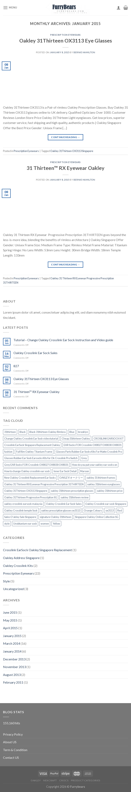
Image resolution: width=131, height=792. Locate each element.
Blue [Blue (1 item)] (71, 431)
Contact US (11, 757)
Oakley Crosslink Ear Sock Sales (35, 353)
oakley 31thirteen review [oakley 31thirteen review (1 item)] (75, 497)
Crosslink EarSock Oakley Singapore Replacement (37, 550)
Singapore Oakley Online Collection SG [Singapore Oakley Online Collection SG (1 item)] (96, 517)
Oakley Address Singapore (21, 558)
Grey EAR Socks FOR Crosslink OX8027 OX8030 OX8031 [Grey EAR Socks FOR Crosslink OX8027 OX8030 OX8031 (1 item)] (36, 464)
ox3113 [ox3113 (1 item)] (109, 510)
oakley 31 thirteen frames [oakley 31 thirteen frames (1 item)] (101, 477)
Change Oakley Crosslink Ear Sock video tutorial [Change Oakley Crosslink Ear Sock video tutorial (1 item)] (31, 438)
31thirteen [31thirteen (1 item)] (10, 431)
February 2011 (13, 682)
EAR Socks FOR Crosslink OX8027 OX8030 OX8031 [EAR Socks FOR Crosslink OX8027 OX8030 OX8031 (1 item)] (93, 445)
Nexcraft (50, 780)
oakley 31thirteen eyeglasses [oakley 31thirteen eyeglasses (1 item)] (103, 484)
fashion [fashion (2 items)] (8, 451)
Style (6, 581)
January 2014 (12, 651)
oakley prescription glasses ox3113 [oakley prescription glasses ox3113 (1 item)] (60, 510)
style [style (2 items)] (7, 523)
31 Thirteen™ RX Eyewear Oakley (65, 168)
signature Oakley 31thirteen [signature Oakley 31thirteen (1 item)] (55, 517)
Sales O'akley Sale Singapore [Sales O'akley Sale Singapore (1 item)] (20, 517)
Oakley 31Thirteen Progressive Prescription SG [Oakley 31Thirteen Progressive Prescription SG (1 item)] (30, 497)
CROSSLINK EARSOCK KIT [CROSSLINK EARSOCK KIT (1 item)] (109, 438)
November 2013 (14, 667)
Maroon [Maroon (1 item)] (84, 471)
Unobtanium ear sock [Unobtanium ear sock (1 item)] (25, 523)
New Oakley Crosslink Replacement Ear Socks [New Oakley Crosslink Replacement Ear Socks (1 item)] (30, 477)
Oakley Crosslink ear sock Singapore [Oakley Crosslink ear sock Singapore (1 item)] (105, 503)
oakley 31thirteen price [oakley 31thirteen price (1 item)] (110, 490)
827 (16, 366)
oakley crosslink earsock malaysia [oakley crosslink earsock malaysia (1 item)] (23, 503)
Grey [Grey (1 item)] (84, 458)
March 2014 (11, 643)
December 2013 (14, 659)
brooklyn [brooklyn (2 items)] (83, 431)
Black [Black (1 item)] (22, 431)
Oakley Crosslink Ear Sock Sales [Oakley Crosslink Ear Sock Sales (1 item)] (64, 503)
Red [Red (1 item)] (119, 510)
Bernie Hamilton (84, 52)
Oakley (36, 780)
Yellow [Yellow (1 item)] (56, 523)
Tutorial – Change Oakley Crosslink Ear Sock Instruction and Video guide (63, 340)
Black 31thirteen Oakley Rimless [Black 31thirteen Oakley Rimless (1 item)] (47, 431)
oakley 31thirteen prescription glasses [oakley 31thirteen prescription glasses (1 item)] (72, 490)
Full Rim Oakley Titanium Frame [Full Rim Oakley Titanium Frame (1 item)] (34, 451)
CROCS (63, 780)
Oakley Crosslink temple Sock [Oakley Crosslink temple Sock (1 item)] (21, 510)
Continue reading (65, 137)
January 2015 (12, 636)
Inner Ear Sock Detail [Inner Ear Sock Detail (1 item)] (65, 471)
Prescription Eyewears (65, 34)
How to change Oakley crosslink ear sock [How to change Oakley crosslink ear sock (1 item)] (27, 471)
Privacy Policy (13, 734)
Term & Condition (15, 750)
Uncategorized (13, 589)
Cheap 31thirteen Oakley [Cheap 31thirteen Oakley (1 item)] (76, 438)
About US (9, 742)
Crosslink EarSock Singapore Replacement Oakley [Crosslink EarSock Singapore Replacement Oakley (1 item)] (32, 445)
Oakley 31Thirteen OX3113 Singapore (71, 151)
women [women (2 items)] (45, 523)
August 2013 (12, 675)
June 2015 (10, 612)
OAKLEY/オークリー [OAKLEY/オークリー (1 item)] (71, 477)
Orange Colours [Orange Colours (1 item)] (93, 510)
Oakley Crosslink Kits (18, 565)
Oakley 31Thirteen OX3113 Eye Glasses (65, 40)
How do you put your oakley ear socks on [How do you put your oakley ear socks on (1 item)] (94, 464)
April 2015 (10, 628)
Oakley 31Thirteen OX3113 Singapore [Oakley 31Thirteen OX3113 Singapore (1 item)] (25, 490)
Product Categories (85, 780)
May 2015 (10, 620)
